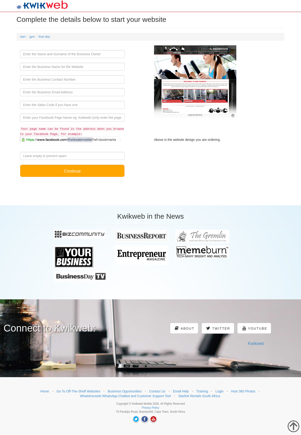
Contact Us (157, 391)
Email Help (181, 391)
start (22, 36)
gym (32, 36)
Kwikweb (256, 343)
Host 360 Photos (243, 391)
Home (44, 391)
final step (44, 36)
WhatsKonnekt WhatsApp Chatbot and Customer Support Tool (125, 396)
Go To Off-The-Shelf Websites (78, 391)
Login (219, 391)
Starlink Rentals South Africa (199, 396)
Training (202, 391)
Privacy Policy (150, 407)
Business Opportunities (125, 391)
